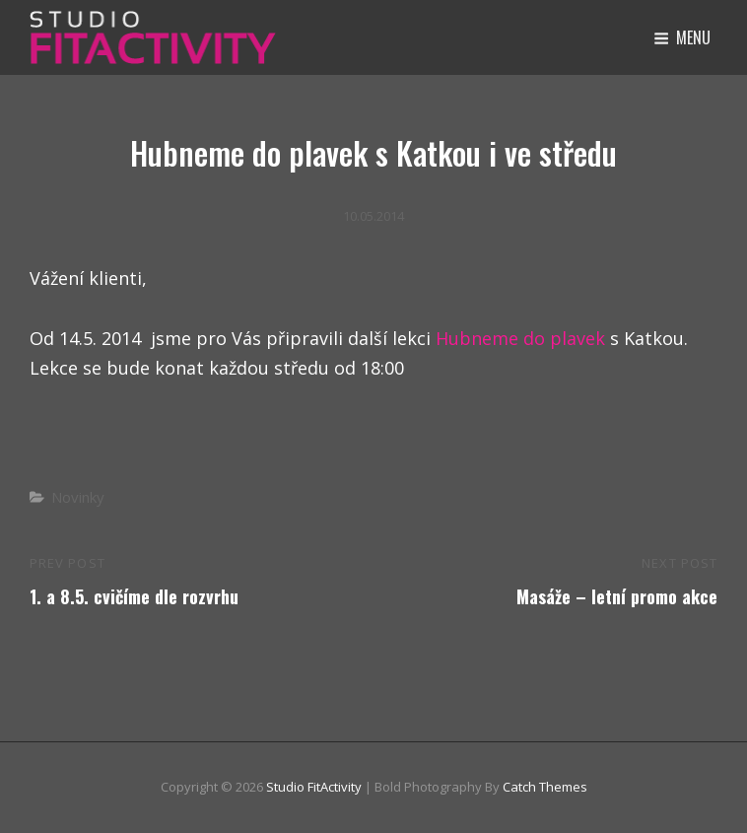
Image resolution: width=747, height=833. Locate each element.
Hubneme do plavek (518, 338)
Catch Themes (545, 787)
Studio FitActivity (314, 787)
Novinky (77, 497)
